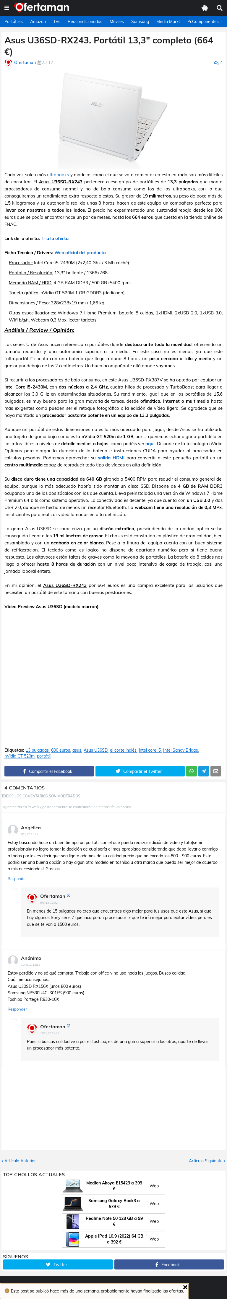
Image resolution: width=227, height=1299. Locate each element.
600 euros (60, 750)
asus (76, 750)
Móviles (117, 21)
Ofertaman (52, 896)
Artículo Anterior (20, 1161)
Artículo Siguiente (206, 1161)
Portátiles (13, 21)
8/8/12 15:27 (29, 834)
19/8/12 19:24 (49, 1033)
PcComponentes (203, 21)
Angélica (31, 827)
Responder (17, 878)
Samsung (140, 21)
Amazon (38, 21)
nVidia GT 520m (19, 756)
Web (154, 1186)
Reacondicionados (85, 21)
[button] (7, 8)
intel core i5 (150, 750)
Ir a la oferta (55, 238)
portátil (44, 756)
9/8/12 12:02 (49, 903)
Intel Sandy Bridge (180, 750)
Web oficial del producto (80, 252)
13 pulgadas (37, 750)
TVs (56, 21)
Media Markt (168, 21)
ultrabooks (58, 174)
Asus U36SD (96, 750)
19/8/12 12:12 (30, 965)
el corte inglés (123, 750)
